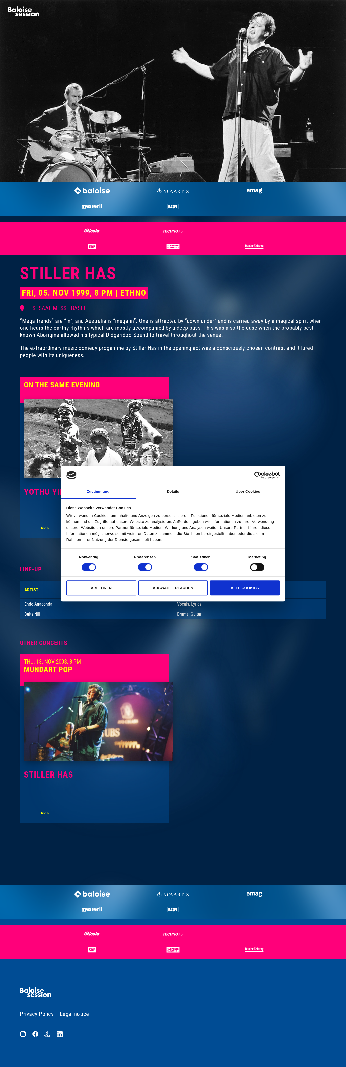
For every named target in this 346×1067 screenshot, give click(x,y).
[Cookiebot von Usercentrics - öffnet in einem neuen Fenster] (258, 475)
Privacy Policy (37, 1014)
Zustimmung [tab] (98, 492)
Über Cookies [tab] (248, 492)
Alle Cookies (245, 588)
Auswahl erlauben (173, 588)
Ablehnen (101, 588)
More (45, 528)
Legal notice (74, 1014)
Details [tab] (173, 492)
